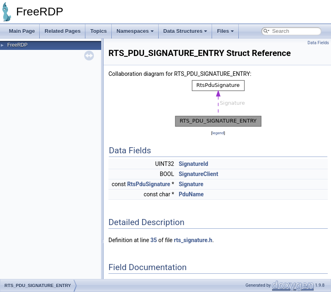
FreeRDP (17, 45)
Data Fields (318, 42)
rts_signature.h (193, 240)
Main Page (22, 31)
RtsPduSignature (148, 184)
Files (225, 31)
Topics (98, 31)
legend (218, 133)
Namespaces (135, 31)
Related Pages (63, 31)
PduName (191, 194)
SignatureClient (199, 174)
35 (154, 240)
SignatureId (193, 164)
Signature (191, 184)
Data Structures (185, 31)
